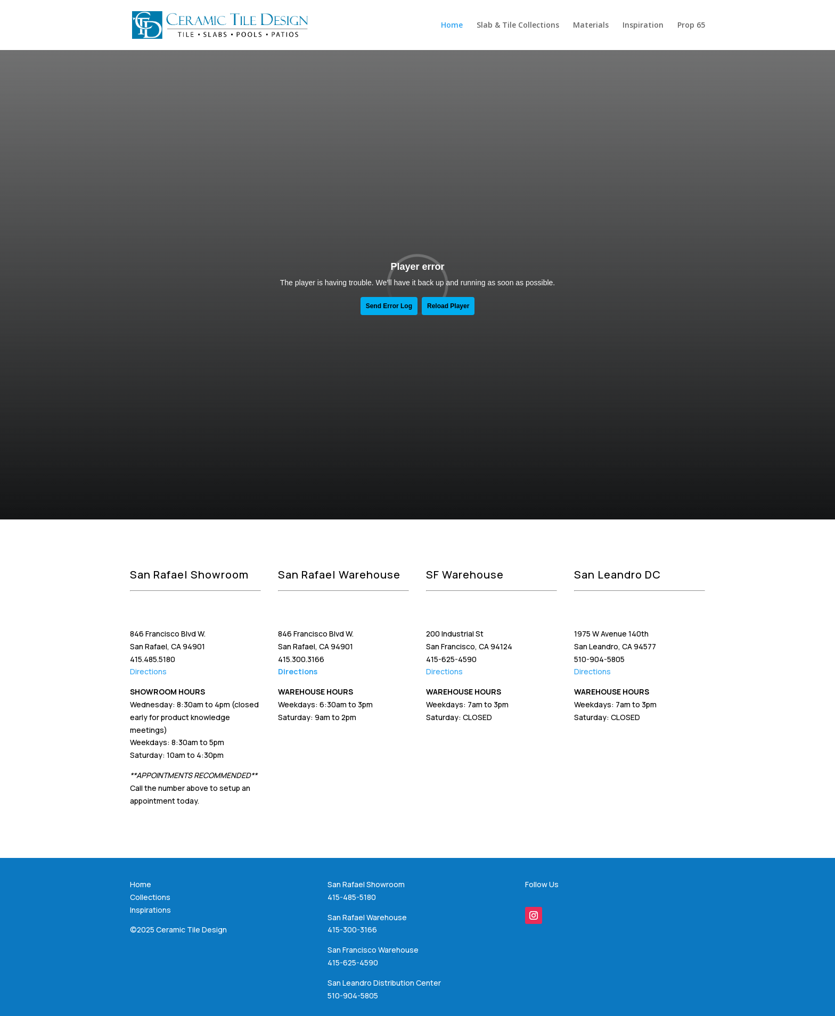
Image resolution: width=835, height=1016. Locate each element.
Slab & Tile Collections (518, 25)
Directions (148, 671)
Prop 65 (691, 25)
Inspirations (150, 910)
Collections (150, 897)
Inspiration (643, 25)
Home (452, 25)
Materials (591, 25)
